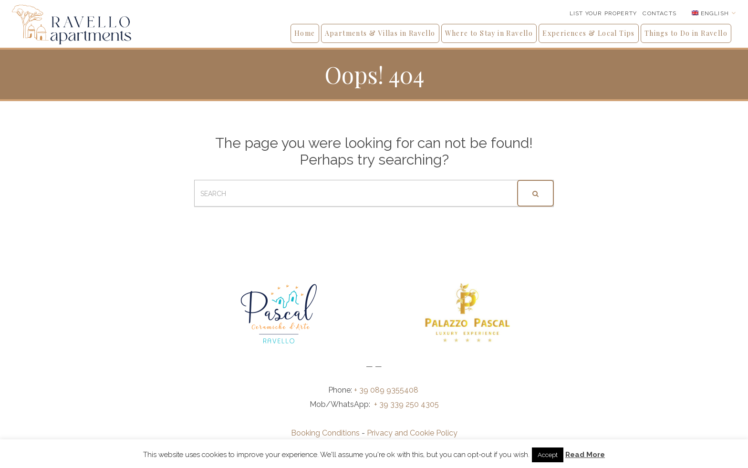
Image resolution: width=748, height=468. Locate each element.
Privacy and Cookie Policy (412, 432)
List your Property (603, 13)
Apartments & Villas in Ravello (380, 33)
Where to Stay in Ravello (489, 33)
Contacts (659, 13)
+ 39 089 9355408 (387, 390)
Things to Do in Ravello (685, 33)
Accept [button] (548, 454)
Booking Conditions (325, 432)
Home (304, 33)
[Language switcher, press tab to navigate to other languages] (714, 13)
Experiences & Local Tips (588, 33)
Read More (585, 454)
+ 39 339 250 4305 (406, 404)
